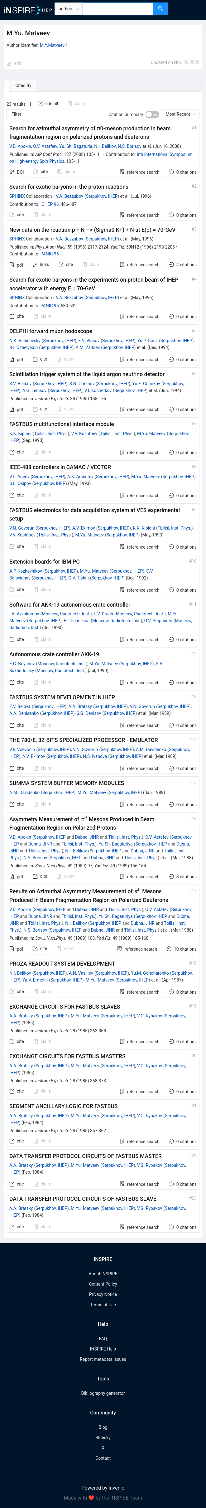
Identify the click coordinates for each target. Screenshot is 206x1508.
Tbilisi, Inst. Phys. (51, 433)
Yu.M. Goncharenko (150, 973)
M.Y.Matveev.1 (54, 45)
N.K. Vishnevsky (25, 340)
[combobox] (118, 8)
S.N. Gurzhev (81, 383)
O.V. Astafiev (45, 146)
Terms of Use (103, 1304)
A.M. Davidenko (151, 749)
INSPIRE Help (103, 1348)
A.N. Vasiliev (81, 973)
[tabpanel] (103, 665)
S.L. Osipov (20, 483)
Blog (103, 1427)
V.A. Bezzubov (69, 196)
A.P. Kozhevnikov (25, 571)
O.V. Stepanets (158, 620)
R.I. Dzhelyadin (23, 347)
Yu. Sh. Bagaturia (75, 146)
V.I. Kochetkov (98, 390)
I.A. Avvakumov (24, 613)
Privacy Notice (103, 1294)
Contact (103, 1458)
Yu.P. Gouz (147, 340)
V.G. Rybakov (149, 1015)
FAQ (103, 1338)
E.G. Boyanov (22, 663)
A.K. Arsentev (80, 476)
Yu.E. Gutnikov (146, 383)
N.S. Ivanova (95, 756)
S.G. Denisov (89, 713)
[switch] (152, 114)
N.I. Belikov (105, 146)
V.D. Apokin (20, 146)
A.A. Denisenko (24, 713)
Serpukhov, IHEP (102, 196)
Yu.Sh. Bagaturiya (115, 843)
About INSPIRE (103, 1273)
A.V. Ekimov (83, 528)
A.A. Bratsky (80, 706)
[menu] (187, 10)
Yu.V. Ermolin (35, 979)
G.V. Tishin (78, 577)
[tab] (23, 85)
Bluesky (102, 1437)
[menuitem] (194, 10)
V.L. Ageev (19, 476)
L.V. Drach (103, 613)
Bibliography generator (103, 1393)
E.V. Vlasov (88, 340)
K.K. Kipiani (20, 433)
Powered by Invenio (103, 1488)
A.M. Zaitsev (88, 347)
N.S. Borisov (129, 146)
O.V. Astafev (157, 837)
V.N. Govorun (22, 528)
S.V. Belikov (20, 383)
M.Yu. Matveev (151, 433)
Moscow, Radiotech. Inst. (66, 613)
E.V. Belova (20, 706)
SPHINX (17, 196)
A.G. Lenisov (34, 390)
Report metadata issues (103, 1359)
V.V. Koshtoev (84, 433)
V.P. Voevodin (22, 749)
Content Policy (103, 1284)
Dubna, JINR (87, 837)
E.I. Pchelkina (76, 620)
